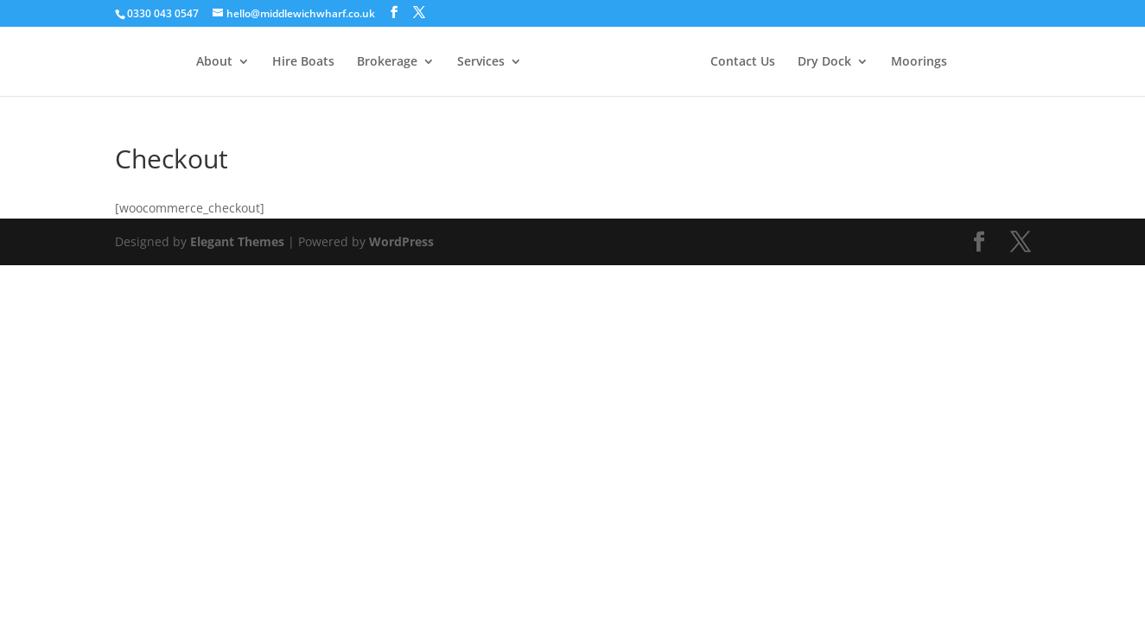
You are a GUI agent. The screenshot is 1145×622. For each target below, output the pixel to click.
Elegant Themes (237, 241)
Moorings (919, 62)
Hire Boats (303, 62)
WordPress (401, 241)
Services (481, 62)
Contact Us (742, 62)
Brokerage (387, 62)
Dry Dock (824, 62)
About (214, 62)
